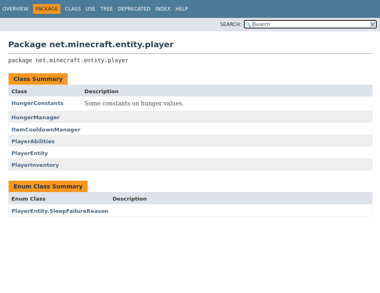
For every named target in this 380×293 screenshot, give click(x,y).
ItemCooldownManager (45, 130)
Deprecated (134, 9)
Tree (106, 9)
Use (90, 9)
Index (163, 9)
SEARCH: (231, 24)
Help (181, 9)
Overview (15, 9)
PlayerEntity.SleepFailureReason (59, 211)
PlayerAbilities (33, 141)
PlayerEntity (29, 153)
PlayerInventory (35, 165)
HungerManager (35, 117)
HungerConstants (37, 103)
